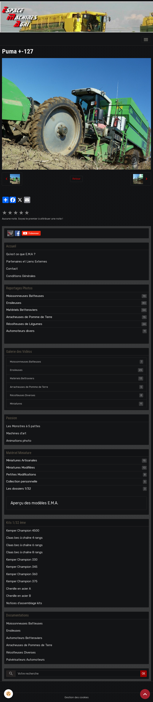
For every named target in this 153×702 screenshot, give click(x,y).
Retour (76, 178)
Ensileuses (13, 303)
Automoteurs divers (20, 331)
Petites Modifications (21, 474)
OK (143, 673)
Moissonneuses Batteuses (25, 296)
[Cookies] (8, 693)
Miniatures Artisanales (21, 460)
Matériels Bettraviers (76, 378)
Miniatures (76, 404)
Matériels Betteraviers (21, 310)
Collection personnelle (21, 481)
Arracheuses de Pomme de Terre (29, 317)
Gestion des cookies (77, 697)
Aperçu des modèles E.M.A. (34, 503)
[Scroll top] (145, 694)
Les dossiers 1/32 (18, 488)
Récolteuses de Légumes (24, 324)
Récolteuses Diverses (76, 395)
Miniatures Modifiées (20, 467)
